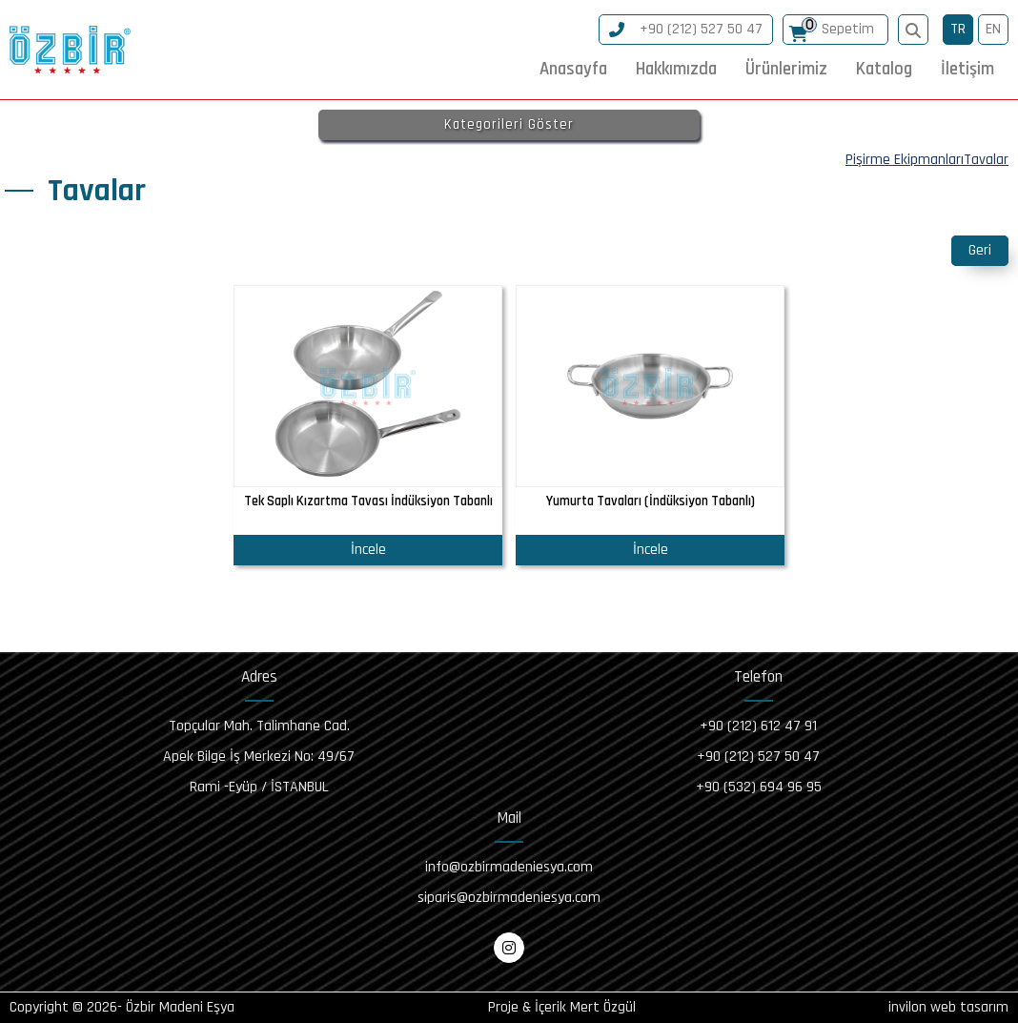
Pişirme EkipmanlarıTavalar (926, 160)
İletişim (967, 69)
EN (993, 29)
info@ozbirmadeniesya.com (509, 867)
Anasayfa (573, 69)
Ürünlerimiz (786, 69)
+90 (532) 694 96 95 (759, 787)
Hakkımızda (676, 69)
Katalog (884, 69)
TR (958, 29)
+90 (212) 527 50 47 (686, 29)
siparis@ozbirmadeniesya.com (509, 898)
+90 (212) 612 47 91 (758, 726)
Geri (979, 250)
